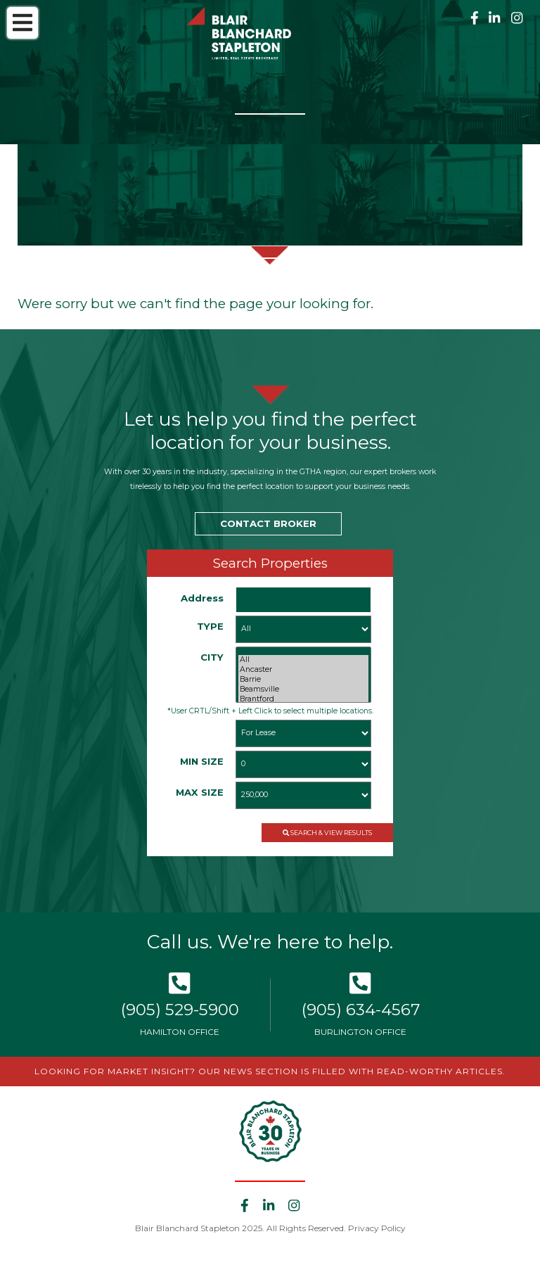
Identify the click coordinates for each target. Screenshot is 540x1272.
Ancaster (303, 670)
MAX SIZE (200, 792)
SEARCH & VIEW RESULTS (327, 833)
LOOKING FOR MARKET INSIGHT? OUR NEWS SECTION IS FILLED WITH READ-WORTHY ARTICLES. (270, 1071)
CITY (212, 657)
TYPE (210, 626)
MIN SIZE (202, 761)
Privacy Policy (377, 1228)
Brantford (303, 699)
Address (202, 598)
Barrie (303, 680)
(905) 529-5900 (180, 1009)
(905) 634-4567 (361, 1009)
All (303, 660)
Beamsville (303, 689)
